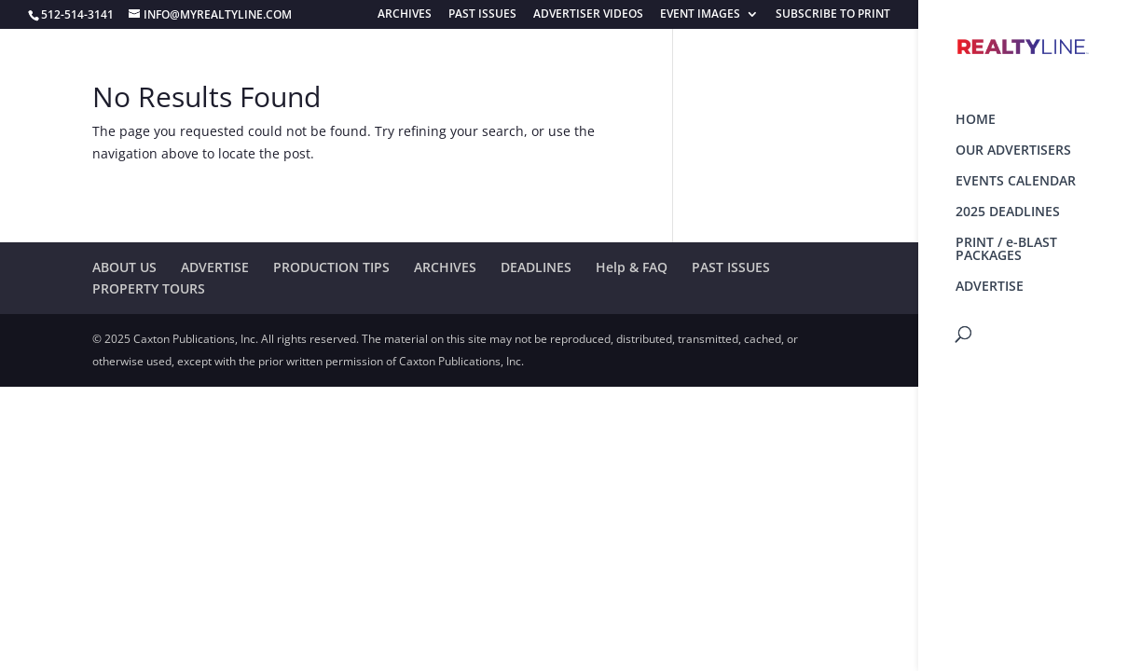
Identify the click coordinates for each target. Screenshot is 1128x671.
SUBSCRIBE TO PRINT (833, 14)
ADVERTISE (990, 287)
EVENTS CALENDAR (1016, 181)
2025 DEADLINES (1008, 212)
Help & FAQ (631, 267)
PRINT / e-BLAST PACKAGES (1006, 250)
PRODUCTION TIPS (331, 267)
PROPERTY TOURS (148, 288)
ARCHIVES (405, 14)
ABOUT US (124, 267)
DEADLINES (536, 267)
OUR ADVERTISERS (1013, 151)
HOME (976, 120)
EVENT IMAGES (700, 14)
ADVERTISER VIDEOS (588, 14)
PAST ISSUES (482, 14)
